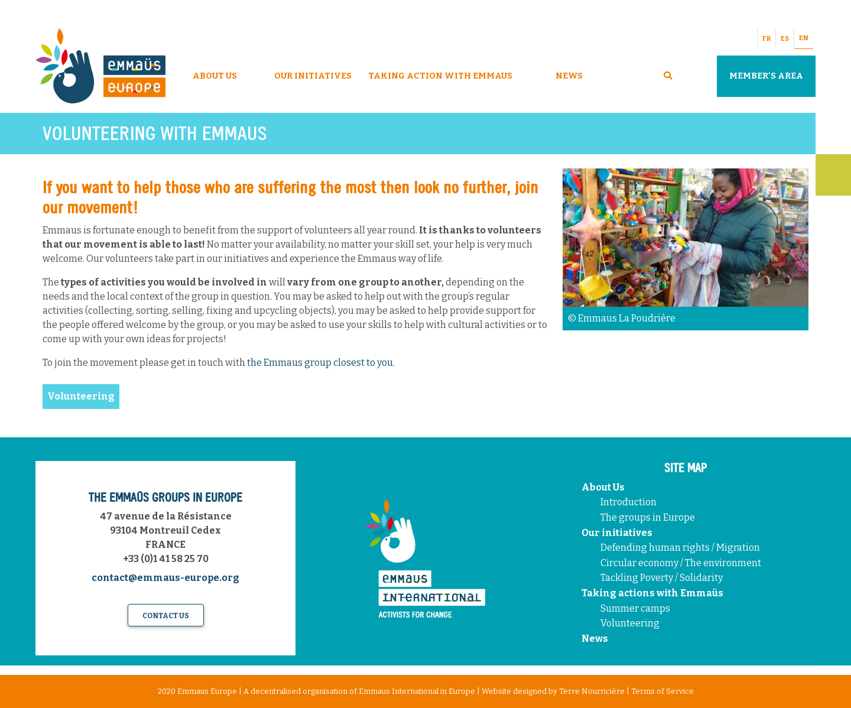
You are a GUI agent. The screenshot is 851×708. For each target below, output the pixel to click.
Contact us (165, 616)
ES (785, 39)
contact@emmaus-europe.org (165, 577)
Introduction (628, 502)
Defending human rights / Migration (681, 547)
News (569, 76)
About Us (215, 76)
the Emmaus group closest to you (320, 362)
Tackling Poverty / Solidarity (661, 577)
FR (766, 39)
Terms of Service (662, 691)
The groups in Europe (648, 517)
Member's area (766, 76)
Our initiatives (617, 532)
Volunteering (630, 623)
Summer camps (635, 608)
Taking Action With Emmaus (441, 76)
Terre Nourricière (592, 691)
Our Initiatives (313, 76)
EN (803, 38)
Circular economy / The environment (681, 563)
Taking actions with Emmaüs (652, 593)
